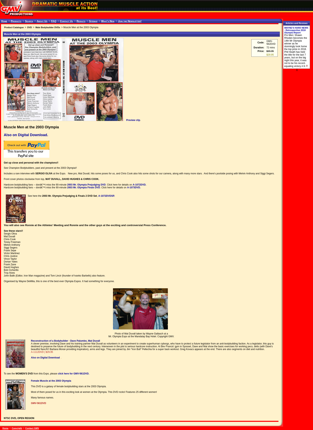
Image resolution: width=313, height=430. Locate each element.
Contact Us (66, 21)
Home (4, 21)
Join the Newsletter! (130, 21)
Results (81, 21)
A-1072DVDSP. (106, 196)
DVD (29, 27)
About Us (42, 21)
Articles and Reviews (297, 23)
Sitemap (93, 21)
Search (29, 21)
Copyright (17, 428)
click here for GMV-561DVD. (73, 373)
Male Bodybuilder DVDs (47, 27)
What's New (107, 21)
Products (16, 21)
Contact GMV (32, 428)
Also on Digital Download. (26, 135)
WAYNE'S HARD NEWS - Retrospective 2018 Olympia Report (296, 30)
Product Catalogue (14, 27)
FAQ (53, 21)
